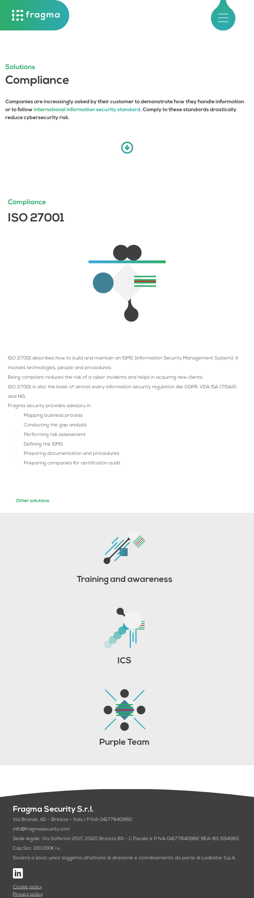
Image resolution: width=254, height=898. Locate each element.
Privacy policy (28, 894)
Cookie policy (27, 887)
